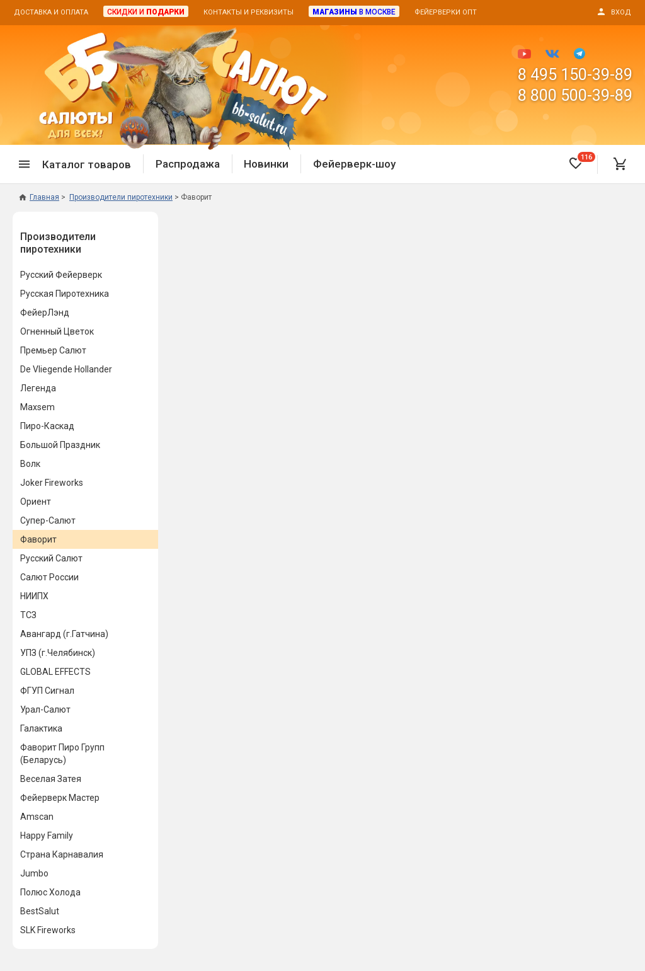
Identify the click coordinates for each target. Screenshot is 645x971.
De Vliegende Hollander (66, 369)
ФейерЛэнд (44, 312)
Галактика (41, 728)
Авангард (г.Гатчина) (64, 634)
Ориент (35, 502)
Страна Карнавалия (61, 854)
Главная (39, 197)
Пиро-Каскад (47, 426)
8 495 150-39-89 (575, 75)
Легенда (38, 388)
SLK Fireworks (48, 930)
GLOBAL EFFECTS (55, 672)
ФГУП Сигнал (47, 691)
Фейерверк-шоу (354, 164)
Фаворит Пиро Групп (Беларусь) (62, 753)
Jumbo (34, 873)
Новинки (266, 164)
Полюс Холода (50, 892)
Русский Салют (51, 558)
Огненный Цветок (57, 331)
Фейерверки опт (445, 12)
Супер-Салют (48, 520)
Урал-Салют (45, 709)
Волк (30, 464)
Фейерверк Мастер (60, 798)
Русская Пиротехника (64, 294)
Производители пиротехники (58, 243)
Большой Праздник (60, 445)
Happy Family (46, 835)
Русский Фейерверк (61, 275)
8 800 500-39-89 (575, 95)
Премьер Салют (53, 350)
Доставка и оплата (51, 12)
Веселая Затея (50, 779)
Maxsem (37, 407)
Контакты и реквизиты (248, 12)
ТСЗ (28, 615)
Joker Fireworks (51, 483)
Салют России (49, 577)
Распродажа (188, 164)
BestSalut (39, 911)
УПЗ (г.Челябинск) (57, 653)
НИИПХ (34, 596)
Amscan (37, 817)
